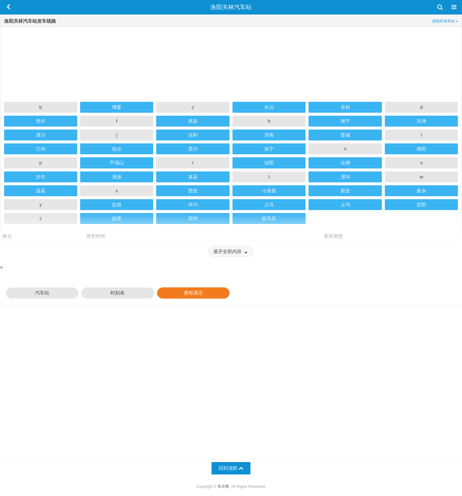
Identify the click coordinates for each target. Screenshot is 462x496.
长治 (269, 107)
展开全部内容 (231, 251)
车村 (345, 107)
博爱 (116, 107)
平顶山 (117, 162)
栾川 (193, 148)
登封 (40, 121)
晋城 (345, 134)
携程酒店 (193, 292)
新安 (345, 190)
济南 (269, 134)
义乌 (345, 204)
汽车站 (42, 292)
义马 (269, 204)
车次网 (223, 486)
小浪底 (269, 190)
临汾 (116, 148)
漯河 (345, 176)
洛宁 (269, 148)
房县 (193, 121)
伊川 (193, 204)
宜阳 (421, 204)
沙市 (40, 176)
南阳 (421, 148)
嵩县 (193, 176)
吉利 (193, 134)
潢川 (40, 134)
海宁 (345, 121)
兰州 (40, 148)
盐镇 (116, 204)
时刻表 (117, 292)
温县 (40, 190)
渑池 (116, 176)
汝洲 (345, 162)
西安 (193, 190)
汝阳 (269, 162)
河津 (421, 121)
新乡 (421, 190)
